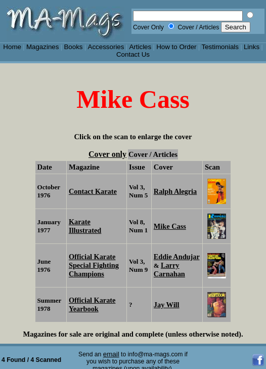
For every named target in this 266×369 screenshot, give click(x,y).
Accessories (105, 47)
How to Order (176, 47)
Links (251, 47)
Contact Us (133, 54)
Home (12, 47)
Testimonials (220, 47)
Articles (140, 47)
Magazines (42, 47)
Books (73, 47)
